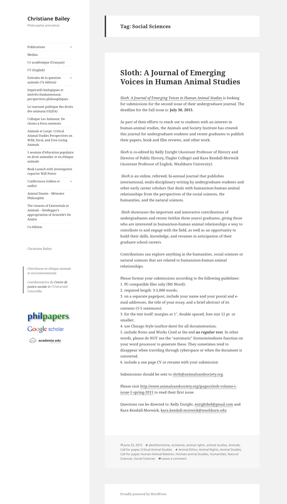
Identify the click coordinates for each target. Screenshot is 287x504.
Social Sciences (144, 458)
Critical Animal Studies (156, 449)
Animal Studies (230, 449)
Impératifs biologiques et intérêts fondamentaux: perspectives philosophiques (47, 94)
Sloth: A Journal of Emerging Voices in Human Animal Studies (180, 76)
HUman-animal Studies (192, 454)
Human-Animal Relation (157, 454)
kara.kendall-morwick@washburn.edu (194, 410)
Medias (32, 55)
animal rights (195, 445)
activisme (178, 445)
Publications (36, 47)
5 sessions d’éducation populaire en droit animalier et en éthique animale (50, 156)
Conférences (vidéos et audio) (43, 183)
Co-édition (34, 227)
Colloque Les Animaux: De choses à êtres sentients (46, 121)
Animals (234, 445)
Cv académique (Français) (46, 62)
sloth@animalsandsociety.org (198, 374)
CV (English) (36, 70)
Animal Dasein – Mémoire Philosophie (45, 195)
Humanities (218, 454)
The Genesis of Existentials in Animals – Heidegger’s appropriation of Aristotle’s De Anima (49, 212)
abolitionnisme (159, 445)
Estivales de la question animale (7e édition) (44, 80)
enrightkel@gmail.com (214, 404)
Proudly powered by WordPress (143, 494)
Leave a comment (174, 458)
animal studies (216, 445)
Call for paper (129, 449)
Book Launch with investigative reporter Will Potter (49, 171)
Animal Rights (208, 449)
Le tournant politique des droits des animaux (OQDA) (50, 109)
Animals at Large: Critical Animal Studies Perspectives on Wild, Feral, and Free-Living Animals (49, 138)
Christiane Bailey (48, 18)
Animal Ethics (188, 449)
